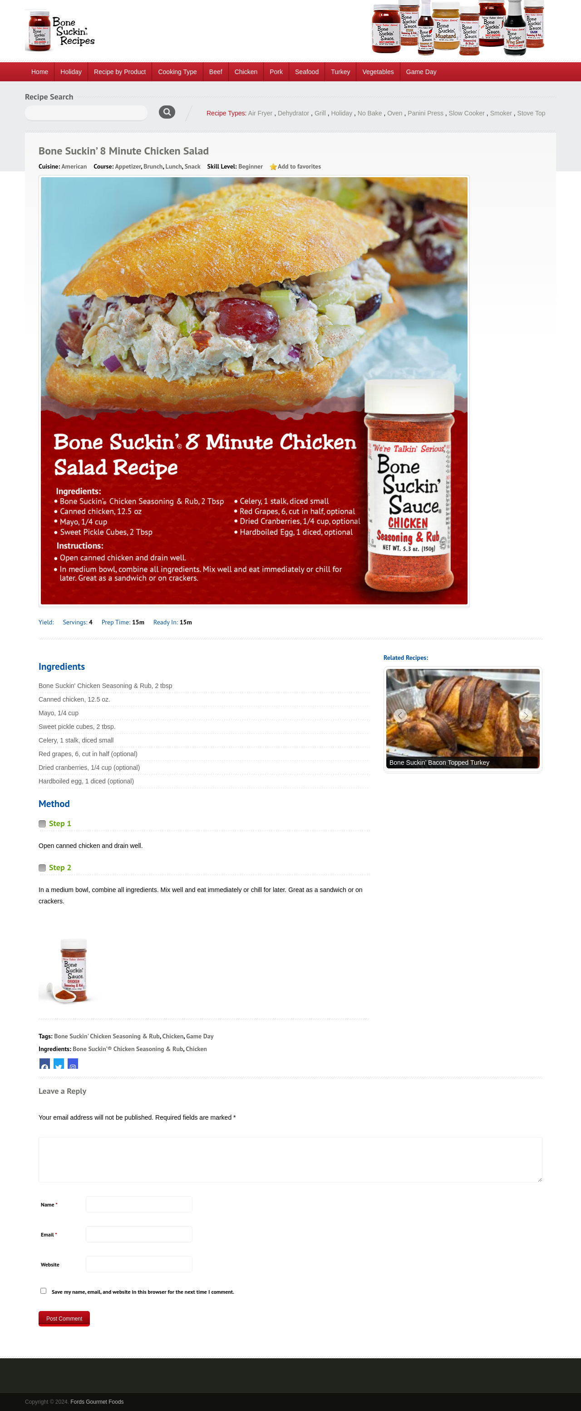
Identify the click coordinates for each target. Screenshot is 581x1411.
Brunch (152, 166)
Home (39, 71)
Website (50, 1264)
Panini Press (425, 113)
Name (49, 1204)
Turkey (340, 71)
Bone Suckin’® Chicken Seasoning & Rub (128, 1049)
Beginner (250, 166)
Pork (276, 71)
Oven (394, 113)
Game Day (421, 71)
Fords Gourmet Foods (96, 1402)
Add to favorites (299, 166)
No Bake (370, 113)
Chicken (246, 71)
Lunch (173, 166)
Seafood (307, 71)
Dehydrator (293, 113)
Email (49, 1234)
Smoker (501, 113)
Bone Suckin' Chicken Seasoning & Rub (107, 1036)
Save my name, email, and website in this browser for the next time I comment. (143, 1291)
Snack (193, 166)
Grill (320, 113)
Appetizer (128, 166)
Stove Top (531, 113)
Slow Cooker (467, 113)
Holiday (71, 71)
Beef (215, 71)
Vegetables (378, 71)
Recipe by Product (120, 71)
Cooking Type (177, 71)
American (74, 166)
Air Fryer (260, 113)
